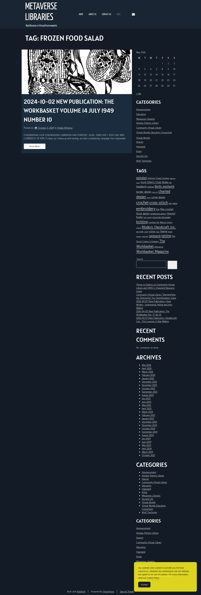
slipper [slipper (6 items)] (170, 231)
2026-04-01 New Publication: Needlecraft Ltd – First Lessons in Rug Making (156, 319)
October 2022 (148, 455)
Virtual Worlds (143, 137)
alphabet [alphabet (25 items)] (141, 178)
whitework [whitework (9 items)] (158, 246)
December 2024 (149, 421)
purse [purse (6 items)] (146, 231)
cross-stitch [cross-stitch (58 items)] (158, 202)
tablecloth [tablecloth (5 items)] (145, 236)
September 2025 (149, 391)
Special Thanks (127, 591)
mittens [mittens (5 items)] (138, 228)
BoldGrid (81, 591)
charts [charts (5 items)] (149, 198)
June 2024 (146, 442)
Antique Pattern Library (147, 123)
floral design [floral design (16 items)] (143, 213)
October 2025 (148, 388)
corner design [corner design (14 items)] (158, 197)
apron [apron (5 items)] (138, 183)
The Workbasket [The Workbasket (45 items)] (150, 243)
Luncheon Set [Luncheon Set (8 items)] (154, 222)
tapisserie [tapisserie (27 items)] (155, 236)
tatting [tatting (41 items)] (166, 235)
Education (141, 114)
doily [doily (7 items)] (170, 203)
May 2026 (146, 365)
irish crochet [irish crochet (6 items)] (147, 217)
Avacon (139, 142)
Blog (118, 14)
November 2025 (149, 385)
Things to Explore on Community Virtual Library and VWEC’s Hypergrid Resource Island (155, 288)
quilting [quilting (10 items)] (152, 231)
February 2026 (148, 375)
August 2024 (148, 435)
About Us (92, 14)
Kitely (139, 151)
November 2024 (149, 425)
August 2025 (148, 395)
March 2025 (147, 411)
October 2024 (148, 428)
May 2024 (146, 445)
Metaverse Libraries (41, 12)
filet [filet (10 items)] (158, 209)
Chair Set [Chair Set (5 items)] (155, 192)
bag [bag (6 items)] (170, 182)
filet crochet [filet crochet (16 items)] (166, 209)
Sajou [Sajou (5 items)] (158, 232)
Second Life (142, 156)
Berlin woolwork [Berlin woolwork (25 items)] (164, 186)
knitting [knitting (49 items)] (142, 221)
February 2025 (148, 415)
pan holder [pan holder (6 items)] (140, 231)
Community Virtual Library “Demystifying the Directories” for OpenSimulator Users (156, 296)
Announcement (143, 109)
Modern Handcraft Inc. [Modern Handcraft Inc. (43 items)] (159, 226)
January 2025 (148, 418)
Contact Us (106, 14)
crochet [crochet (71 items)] (142, 202)
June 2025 (146, 401)
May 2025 (146, 405)
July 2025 (146, 398)
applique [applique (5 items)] (172, 178)
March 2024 (147, 452)
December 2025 (149, 381)
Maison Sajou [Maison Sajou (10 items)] (166, 222)
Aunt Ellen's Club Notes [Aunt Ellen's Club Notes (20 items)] (154, 182)
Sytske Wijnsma (64, 127)
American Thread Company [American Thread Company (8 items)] (158, 178)
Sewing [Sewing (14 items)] (163, 231)
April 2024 (147, 448)
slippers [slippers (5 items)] (138, 236)
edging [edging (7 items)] (175, 203)
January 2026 (148, 378)
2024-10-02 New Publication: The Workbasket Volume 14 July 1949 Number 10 (69, 110)
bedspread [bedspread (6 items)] (150, 187)
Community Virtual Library (148, 127)
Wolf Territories (143, 160)
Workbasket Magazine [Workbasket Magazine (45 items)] (152, 251)
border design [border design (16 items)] (143, 192)
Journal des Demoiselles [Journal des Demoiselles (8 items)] (161, 217)
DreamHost (108, 591)
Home (81, 14)
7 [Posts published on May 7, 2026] (156, 69)
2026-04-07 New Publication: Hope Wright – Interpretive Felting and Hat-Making (154, 305)
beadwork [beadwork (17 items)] (141, 186)
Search (140, 259)
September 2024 (149, 432)
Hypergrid (140, 146)
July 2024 (146, 438)
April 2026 (147, 368)
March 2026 (147, 371)
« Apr (138, 93)
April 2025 (147, 408)
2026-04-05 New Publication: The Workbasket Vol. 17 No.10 (152, 313)
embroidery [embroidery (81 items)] (145, 208)
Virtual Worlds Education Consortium (154, 132)
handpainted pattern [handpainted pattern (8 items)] (158, 213)
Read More (34, 146)
